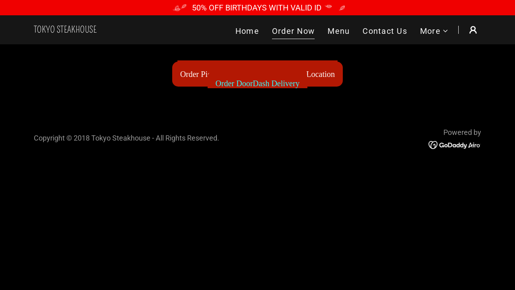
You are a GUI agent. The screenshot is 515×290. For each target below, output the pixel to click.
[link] (65, 30)
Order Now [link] (293, 31)
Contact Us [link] (385, 31)
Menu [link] (339, 31)
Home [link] (247, 31)
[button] (434, 31)
